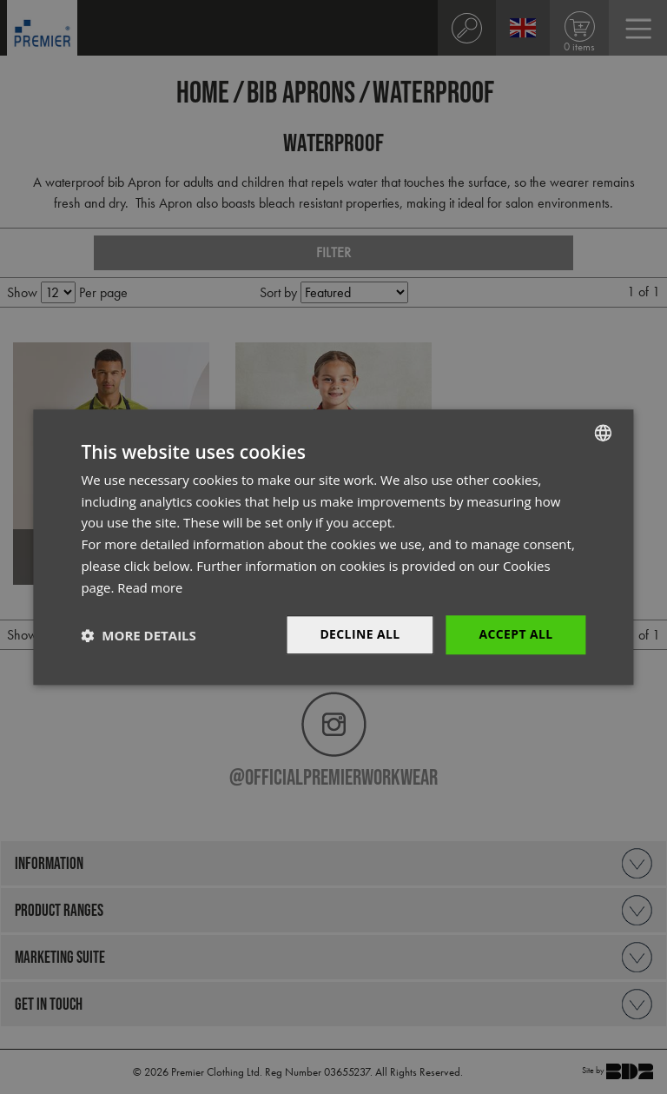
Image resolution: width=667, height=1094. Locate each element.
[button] (138, 635)
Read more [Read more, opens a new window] (150, 587)
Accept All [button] (515, 635)
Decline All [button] (360, 635)
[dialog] (333, 547)
